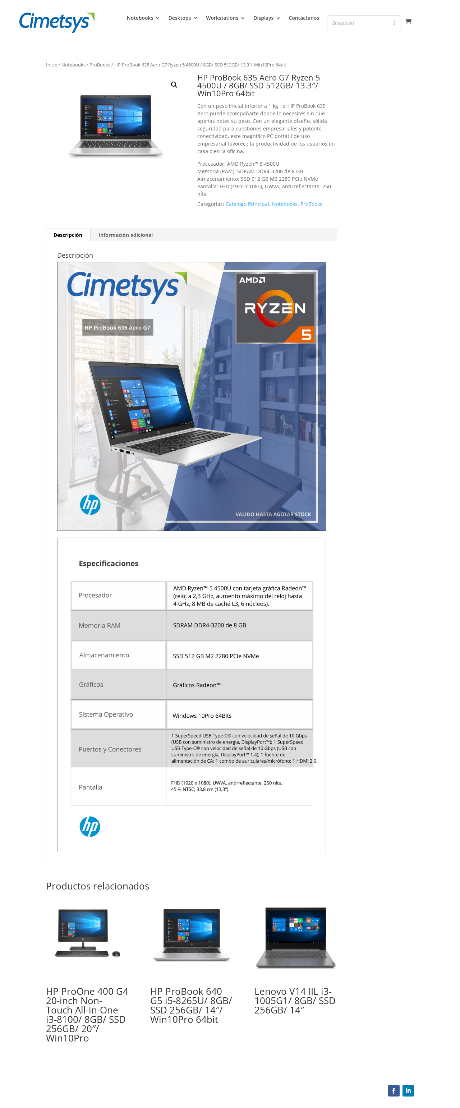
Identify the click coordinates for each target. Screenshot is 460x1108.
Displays (263, 18)
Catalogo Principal (247, 204)
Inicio (52, 64)
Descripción (68, 234)
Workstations (222, 18)
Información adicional (125, 234)
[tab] (68, 235)
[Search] (394, 23)
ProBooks (99, 64)
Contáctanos (304, 18)
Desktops (179, 18)
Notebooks (140, 18)
